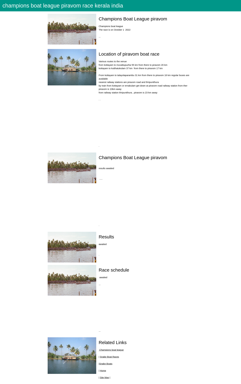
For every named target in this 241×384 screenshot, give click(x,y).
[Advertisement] (145, 122)
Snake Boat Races (109, 356)
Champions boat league (111, 350)
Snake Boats (105, 363)
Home (103, 370)
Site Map (104, 377)
